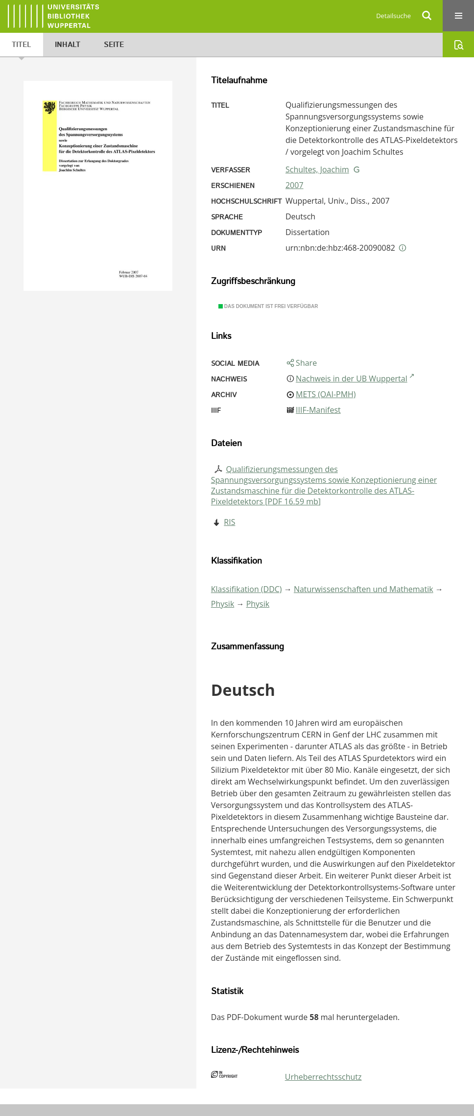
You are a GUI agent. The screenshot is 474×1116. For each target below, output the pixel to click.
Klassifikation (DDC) (246, 589)
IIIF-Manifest (318, 409)
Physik (223, 603)
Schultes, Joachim (317, 169)
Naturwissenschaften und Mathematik (363, 589)
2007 (294, 185)
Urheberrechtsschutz (323, 1076)
